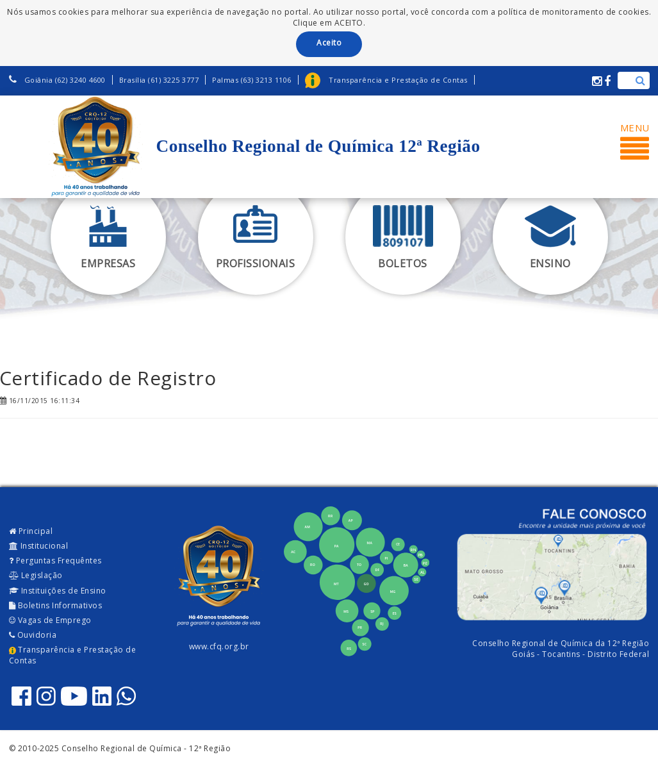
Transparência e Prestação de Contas (72, 655)
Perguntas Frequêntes (55, 560)
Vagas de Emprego (50, 620)
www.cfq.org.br (219, 646)
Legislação (36, 575)
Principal (31, 531)
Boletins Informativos (56, 605)
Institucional (39, 545)
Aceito (329, 42)
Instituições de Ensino (57, 590)
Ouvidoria (33, 634)
